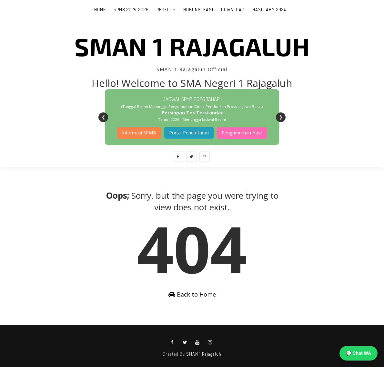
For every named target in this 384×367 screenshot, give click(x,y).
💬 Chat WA (358, 353)
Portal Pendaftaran (189, 133)
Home (100, 9)
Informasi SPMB (139, 133)
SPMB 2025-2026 (131, 9)
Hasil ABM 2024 (269, 9)
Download (233, 9)
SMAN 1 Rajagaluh (192, 46)
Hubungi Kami (198, 9)
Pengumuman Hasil (242, 133)
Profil (164, 9)
